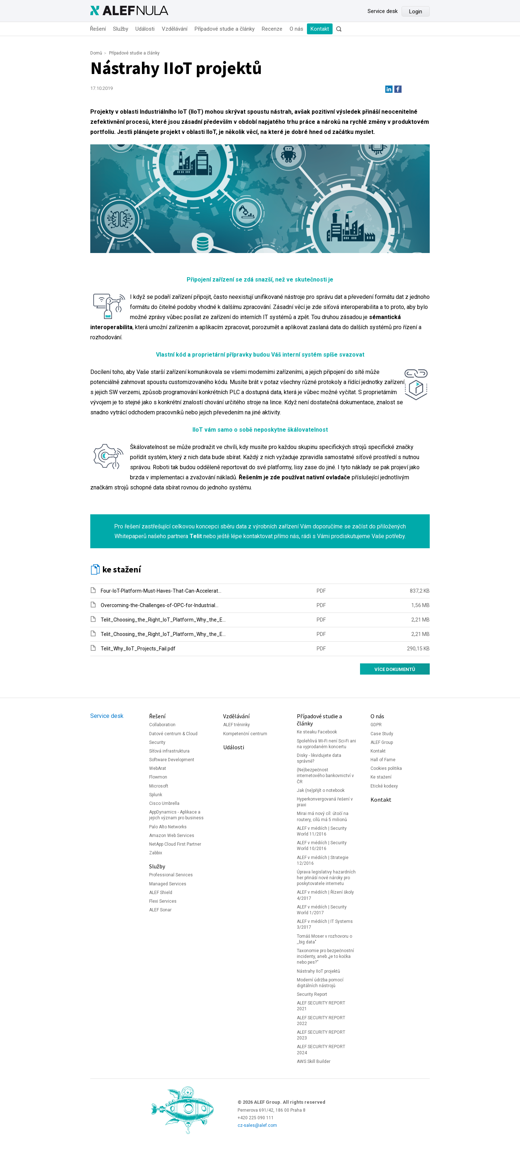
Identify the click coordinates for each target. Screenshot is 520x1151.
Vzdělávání (174, 29)
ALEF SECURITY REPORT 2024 (321, 1049)
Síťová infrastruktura (169, 751)
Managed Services (167, 883)
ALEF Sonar (160, 909)
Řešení (98, 29)
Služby (120, 29)
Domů (96, 53)
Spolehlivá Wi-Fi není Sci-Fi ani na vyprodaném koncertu (326, 743)
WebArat (157, 768)
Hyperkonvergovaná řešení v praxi (325, 802)
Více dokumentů (394, 669)
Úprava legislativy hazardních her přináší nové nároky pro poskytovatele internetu (326, 877)
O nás (296, 29)
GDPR (376, 724)
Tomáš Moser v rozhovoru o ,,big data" (324, 939)
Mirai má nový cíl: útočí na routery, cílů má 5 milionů (322, 816)
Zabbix (155, 852)
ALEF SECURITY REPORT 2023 (321, 1035)
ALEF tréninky (236, 724)
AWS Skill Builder (313, 1061)
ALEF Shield (160, 892)
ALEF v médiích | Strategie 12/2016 (322, 860)
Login (415, 11)
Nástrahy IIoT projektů (318, 971)
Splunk (155, 794)
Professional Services (171, 874)
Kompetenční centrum (245, 733)
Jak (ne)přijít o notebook (320, 790)
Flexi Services (163, 901)
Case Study (381, 733)
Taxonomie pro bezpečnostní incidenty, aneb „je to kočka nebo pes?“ (325, 956)
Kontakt (320, 29)
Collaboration (162, 724)
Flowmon (158, 777)
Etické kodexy (384, 786)
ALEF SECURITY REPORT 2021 (321, 1005)
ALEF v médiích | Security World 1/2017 (322, 909)
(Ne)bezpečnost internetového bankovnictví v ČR (325, 775)
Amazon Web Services (171, 835)
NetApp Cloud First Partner (175, 844)
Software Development (171, 759)
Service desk (383, 11)
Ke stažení (380, 777)
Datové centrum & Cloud (173, 733)
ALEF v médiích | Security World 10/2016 (322, 845)
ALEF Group (381, 742)
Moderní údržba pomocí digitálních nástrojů (320, 982)
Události (145, 29)
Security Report (312, 994)
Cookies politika (386, 768)
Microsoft (158, 786)
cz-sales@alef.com (257, 1125)
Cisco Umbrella (164, 803)
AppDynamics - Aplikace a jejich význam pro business (176, 815)
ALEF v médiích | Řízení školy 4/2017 (325, 895)
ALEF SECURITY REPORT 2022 (321, 1020)
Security (157, 742)
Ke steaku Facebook (317, 731)
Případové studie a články (225, 29)
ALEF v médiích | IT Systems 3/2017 (325, 924)
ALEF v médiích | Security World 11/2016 (322, 831)
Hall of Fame (382, 759)
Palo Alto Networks (168, 826)
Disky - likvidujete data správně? (319, 758)
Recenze (272, 29)
